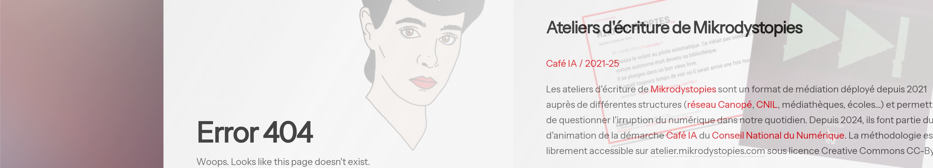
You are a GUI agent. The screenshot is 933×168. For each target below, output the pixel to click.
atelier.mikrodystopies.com (709, 150)
